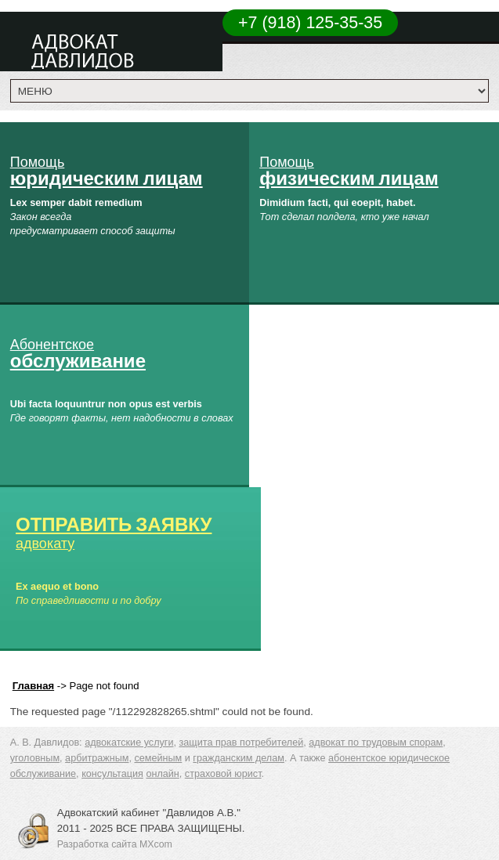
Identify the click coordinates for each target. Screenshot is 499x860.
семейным (158, 758)
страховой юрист (223, 773)
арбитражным (96, 758)
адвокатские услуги (129, 742)
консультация (112, 773)
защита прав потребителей (241, 742)
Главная (33, 686)
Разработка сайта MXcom (114, 844)
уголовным (35, 758)
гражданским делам (238, 758)
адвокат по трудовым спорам (376, 742)
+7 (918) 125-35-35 (310, 22)
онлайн (162, 773)
